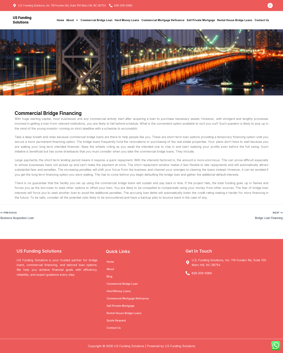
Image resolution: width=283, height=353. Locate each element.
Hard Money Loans (127, 20)
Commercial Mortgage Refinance (163, 20)
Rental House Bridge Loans (234, 20)
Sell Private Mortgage (201, 20)
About (72, 20)
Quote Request (116, 320)
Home (60, 20)
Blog (109, 276)
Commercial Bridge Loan (96, 20)
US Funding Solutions (22, 20)
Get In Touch (199, 251)
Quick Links (118, 251)
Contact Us (262, 20)
